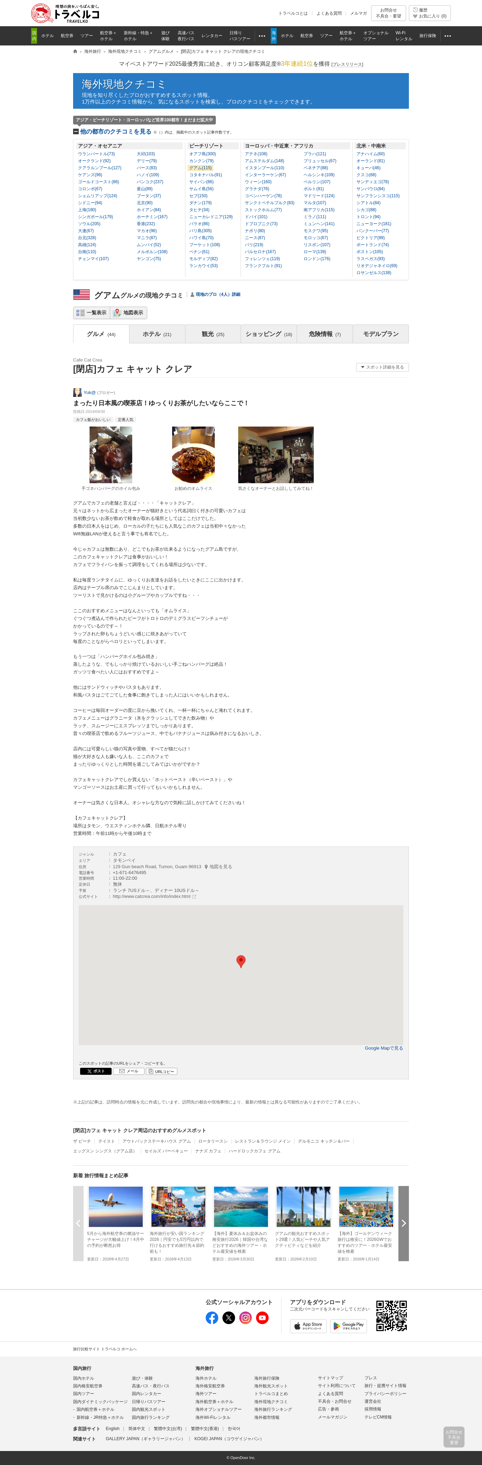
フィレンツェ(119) (262, 258)
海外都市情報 (266, 1417)
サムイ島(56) (201, 188)
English (112, 1428)
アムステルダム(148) (264, 160)
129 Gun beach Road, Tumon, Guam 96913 (173, 866)
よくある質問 (329, 13)
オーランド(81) (370, 160)
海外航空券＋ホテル (214, 1401)
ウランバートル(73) (96, 153)
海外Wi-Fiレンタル (213, 1417)
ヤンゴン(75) (149, 258)
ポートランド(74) (372, 244)
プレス (370, 1377)
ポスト (99, 1071)
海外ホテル (206, 1378)
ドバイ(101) (256, 216)
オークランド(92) (94, 160)
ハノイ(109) (148, 174)
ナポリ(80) (255, 230)
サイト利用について (337, 1385)
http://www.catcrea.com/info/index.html (152, 896)
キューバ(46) (368, 167)
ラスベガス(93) (370, 258)
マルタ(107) (315, 202)
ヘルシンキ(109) (319, 174)
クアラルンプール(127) (99, 167)
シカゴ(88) (366, 209)
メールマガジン (332, 1417)
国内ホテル (83, 1378)
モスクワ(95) (316, 230)
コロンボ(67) (90, 188)
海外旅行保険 (266, 1378)
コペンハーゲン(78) (263, 195)
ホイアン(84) (149, 209)
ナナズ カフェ (208, 1151)
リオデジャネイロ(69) (376, 265)
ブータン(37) (149, 195)
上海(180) (87, 209)
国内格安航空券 (87, 1386)
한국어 (234, 1428)
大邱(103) (146, 153)
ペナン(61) (199, 251)
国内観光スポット (148, 1409)
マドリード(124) (319, 195)
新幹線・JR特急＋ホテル (100, 1417)
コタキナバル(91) (205, 174)
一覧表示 (96, 312)
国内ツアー (83, 1393)
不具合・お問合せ (335, 1401)
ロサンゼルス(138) (373, 272)
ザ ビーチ (82, 1141)
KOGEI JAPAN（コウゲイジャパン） (229, 1438)
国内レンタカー (146, 1393)
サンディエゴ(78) (372, 181)
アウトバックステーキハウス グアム (156, 1141)
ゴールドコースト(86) (98, 181)
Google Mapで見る (384, 1048)
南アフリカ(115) (319, 209)
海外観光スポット (271, 1386)
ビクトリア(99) (370, 237)
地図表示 (133, 312)
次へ (403, 1223)
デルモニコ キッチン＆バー (323, 1141)
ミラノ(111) (315, 216)
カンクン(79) (201, 160)
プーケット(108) (204, 244)
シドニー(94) (90, 202)
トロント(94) (368, 216)
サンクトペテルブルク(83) (269, 202)
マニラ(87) (147, 237)
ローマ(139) (315, 251)
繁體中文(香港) (205, 1428)
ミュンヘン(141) (319, 223)
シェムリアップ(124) (97, 195)
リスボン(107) (317, 244)
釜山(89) (145, 188)
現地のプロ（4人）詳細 (218, 294)
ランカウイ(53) (203, 265)
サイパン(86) (201, 181)
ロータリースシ (213, 1141)
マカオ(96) (147, 230)
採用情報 (372, 1409)
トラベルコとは (293, 13)
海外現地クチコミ (124, 84)
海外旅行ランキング (273, 1409)
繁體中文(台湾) (168, 1428)
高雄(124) (87, 244)
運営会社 (372, 1401)
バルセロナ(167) (260, 251)
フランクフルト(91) (263, 265)
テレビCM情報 (378, 1417)
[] (347, 64)
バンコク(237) (150, 181)
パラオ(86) (199, 223)
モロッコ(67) (316, 237)
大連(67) (86, 230)
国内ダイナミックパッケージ (100, 1401)
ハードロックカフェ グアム (254, 1151)
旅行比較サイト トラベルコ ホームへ (105, 1349)
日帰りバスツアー (148, 1401)
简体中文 (136, 1428)
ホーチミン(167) (152, 216)
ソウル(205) (89, 223)
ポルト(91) (314, 188)
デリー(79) (147, 160)
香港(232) (146, 223)
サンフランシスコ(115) (378, 195)
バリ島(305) (200, 230)
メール (132, 1071)
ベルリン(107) (317, 181)
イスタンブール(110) (264, 167)
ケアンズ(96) (90, 174)
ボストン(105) (369, 251)
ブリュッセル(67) (320, 160)
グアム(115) (200, 167)
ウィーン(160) (258, 181)
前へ (78, 1223)
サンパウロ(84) (370, 188)
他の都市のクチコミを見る (157, 131)
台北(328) (87, 237)
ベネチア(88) (316, 167)
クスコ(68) (366, 174)
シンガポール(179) (95, 216)
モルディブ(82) (203, 258)
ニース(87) (255, 237)
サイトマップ (330, 1377)
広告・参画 (328, 1409)
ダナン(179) (200, 202)
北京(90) (145, 202)
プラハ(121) (315, 153)
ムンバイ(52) (149, 244)
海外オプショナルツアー (219, 1409)
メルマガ (358, 13)
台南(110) (87, 251)
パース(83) (147, 167)
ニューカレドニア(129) (211, 216)
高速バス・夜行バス (151, 1386)
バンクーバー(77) (372, 230)
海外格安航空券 (210, 1386)
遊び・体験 (142, 1378)
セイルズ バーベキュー (165, 1151)
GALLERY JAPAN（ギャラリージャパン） (145, 1438)
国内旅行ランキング (151, 1417)
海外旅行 (205, 1368)
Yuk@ (90, 392)
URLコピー (164, 1072)
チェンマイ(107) (93, 258)
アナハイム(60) (370, 153)
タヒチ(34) (199, 209)
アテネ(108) (256, 153)
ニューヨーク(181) (373, 223)
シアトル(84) (368, 202)
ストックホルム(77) (263, 209)
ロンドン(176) (317, 258)
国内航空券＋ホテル (95, 1409)
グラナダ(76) (257, 188)
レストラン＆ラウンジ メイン (263, 1141)
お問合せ (388, 13)
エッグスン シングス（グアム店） (105, 1151)
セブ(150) (198, 195)
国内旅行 (82, 1368)
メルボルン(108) (152, 251)
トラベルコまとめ (271, 1393)
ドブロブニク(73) (261, 223)
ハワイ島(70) (201, 237)
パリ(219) (254, 244)
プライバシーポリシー (385, 1393)
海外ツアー (206, 1393)
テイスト (106, 1141)
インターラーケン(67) (265, 174)
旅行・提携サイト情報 (385, 1385)
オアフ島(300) (202, 153)
